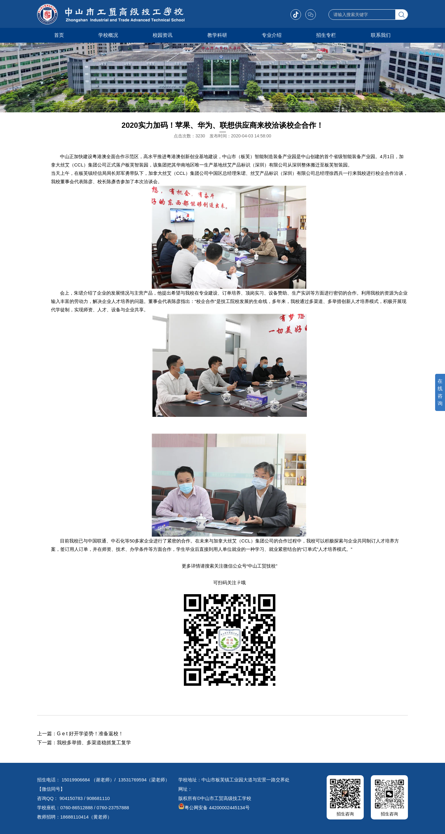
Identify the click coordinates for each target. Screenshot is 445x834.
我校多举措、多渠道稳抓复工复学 (94, 742)
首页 (59, 35)
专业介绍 (272, 35)
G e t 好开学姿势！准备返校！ (90, 733)
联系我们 (381, 35)
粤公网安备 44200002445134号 (214, 807)
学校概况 (108, 35)
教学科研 (217, 35)
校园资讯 (162, 35)
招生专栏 (326, 35)
